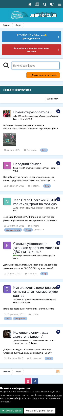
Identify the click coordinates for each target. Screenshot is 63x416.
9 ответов (30, 150)
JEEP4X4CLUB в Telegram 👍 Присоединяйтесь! (31, 37)
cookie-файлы (24, 391)
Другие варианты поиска (43, 75)
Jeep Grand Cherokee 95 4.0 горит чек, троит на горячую (35, 202)
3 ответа (33, 225)
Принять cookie (12, 410)
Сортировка (53, 99)
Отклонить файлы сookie (40, 410)
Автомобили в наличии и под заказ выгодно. (31, 50)
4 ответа (33, 185)
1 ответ (34, 314)
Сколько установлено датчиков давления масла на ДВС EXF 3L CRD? (36, 248)
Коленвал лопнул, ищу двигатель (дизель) (30, 334)
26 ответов (34, 358)
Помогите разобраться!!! (33, 112)
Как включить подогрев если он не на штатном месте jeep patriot (36, 291)
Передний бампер (27, 164)
